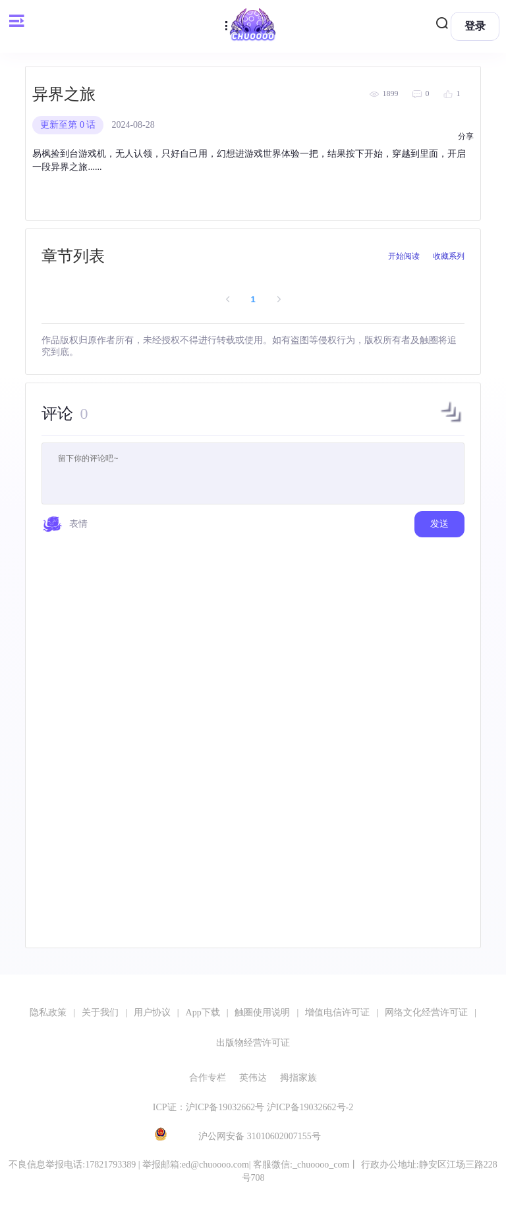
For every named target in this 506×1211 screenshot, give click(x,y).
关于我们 (100, 1012)
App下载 (203, 1012)
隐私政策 (48, 1012)
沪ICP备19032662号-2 (310, 1107)
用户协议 (152, 1012)
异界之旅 (64, 94)
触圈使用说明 (262, 1012)
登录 (475, 26)
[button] (451, 422)
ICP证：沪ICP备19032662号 (209, 1107)
